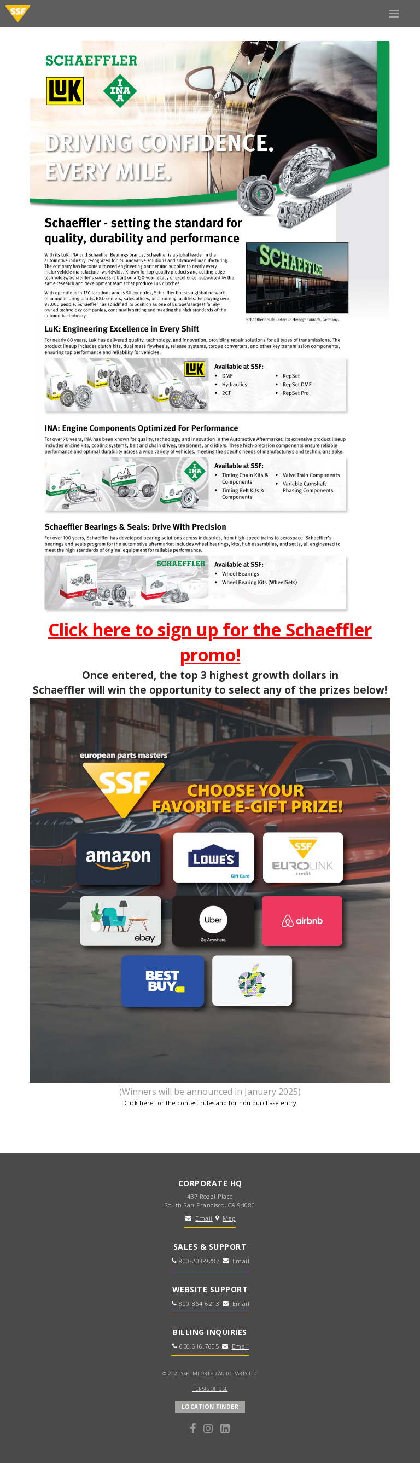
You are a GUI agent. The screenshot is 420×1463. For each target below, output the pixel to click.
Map (229, 1218)
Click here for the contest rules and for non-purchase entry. (211, 1103)
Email (204, 1218)
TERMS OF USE (210, 1388)
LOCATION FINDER (210, 1406)
